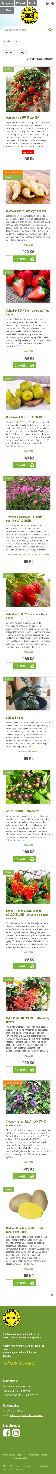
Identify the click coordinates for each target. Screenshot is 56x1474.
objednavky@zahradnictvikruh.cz (26, 1415)
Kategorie (7, 3)
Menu (6, 10)
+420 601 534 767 (15, 1411)
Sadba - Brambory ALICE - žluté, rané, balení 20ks (25, 1230)
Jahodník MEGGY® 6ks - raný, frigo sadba (26, 616)
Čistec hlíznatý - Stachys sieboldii (26, 211)
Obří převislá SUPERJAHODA (22, 117)
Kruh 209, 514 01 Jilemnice (16, 1390)
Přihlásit (21, 3)
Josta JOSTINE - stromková (22, 811)
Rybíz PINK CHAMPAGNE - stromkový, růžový (28, 1020)
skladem (49, 58)
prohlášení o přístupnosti (28, 1454)
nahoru (6, 1454)
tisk (13, 1454)
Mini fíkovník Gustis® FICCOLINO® (25, 417)
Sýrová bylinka (14, 717)
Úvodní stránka (9, 41)
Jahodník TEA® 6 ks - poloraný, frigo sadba (27, 312)
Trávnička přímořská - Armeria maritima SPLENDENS (24, 518)
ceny (22, 52)
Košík (32, 3)
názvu (9, 52)
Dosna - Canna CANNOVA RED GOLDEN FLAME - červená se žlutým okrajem (27, 914)
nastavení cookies (20, 1458)
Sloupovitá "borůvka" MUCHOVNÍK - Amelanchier (27, 1123)
